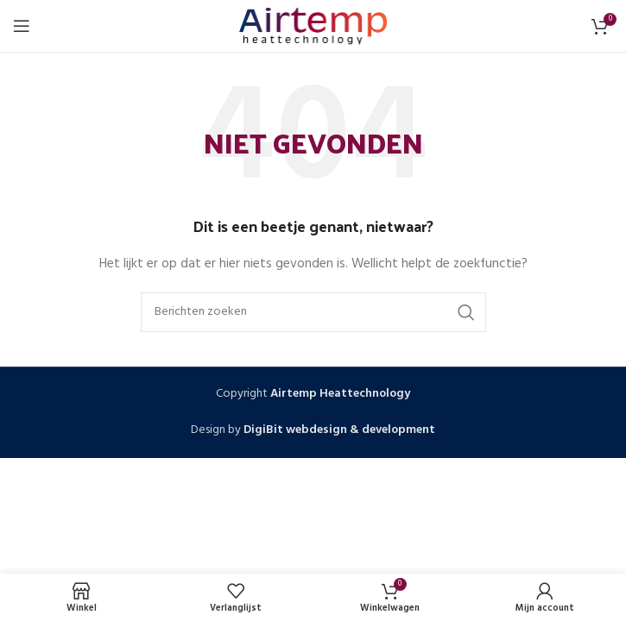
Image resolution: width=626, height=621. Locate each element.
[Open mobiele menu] (21, 26)
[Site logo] (313, 26)
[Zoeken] (313, 312)
